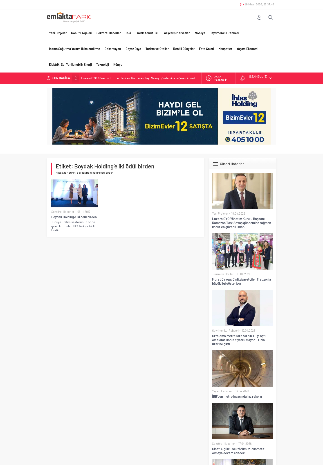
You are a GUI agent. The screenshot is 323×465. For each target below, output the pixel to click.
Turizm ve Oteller (157, 49)
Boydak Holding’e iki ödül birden (74, 217)
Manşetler (225, 49)
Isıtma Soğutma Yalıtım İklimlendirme (74, 49)
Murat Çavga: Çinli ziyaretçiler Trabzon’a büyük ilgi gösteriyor (241, 281)
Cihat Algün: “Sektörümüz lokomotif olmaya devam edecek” (238, 451)
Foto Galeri (206, 49)
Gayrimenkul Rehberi (224, 33)
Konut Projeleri (81, 33)
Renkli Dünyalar (184, 49)
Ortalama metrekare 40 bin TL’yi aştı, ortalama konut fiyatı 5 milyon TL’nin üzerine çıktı (239, 340)
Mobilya (200, 33)
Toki (128, 33)
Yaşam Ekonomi (247, 49)
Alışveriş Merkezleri (177, 33)
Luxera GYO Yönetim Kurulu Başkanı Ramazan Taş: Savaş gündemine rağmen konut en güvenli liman (241, 223)
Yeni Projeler (58, 33)
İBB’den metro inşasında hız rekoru (237, 396)
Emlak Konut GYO (147, 33)
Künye (117, 64)
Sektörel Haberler (108, 33)
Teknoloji (102, 64)
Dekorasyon (113, 49)
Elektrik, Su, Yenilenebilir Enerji (70, 64)
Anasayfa (61, 172)
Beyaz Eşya (133, 49)
